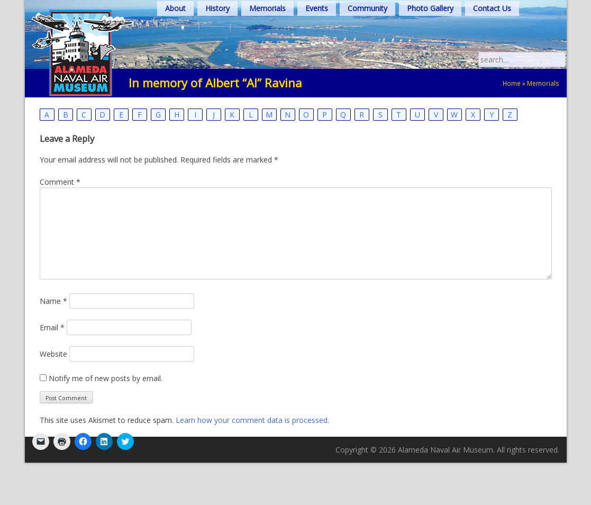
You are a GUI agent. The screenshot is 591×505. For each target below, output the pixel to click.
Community (367, 8)
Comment (60, 182)
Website (53, 354)
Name (53, 301)
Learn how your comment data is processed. (252, 420)
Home (512, 83)
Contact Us (492, 8)
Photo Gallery (430, 8)
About (175, 8)
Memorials (267, 8)
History (217, 8)
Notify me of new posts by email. (105, 378)
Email (52, 327)
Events (316, 8)
